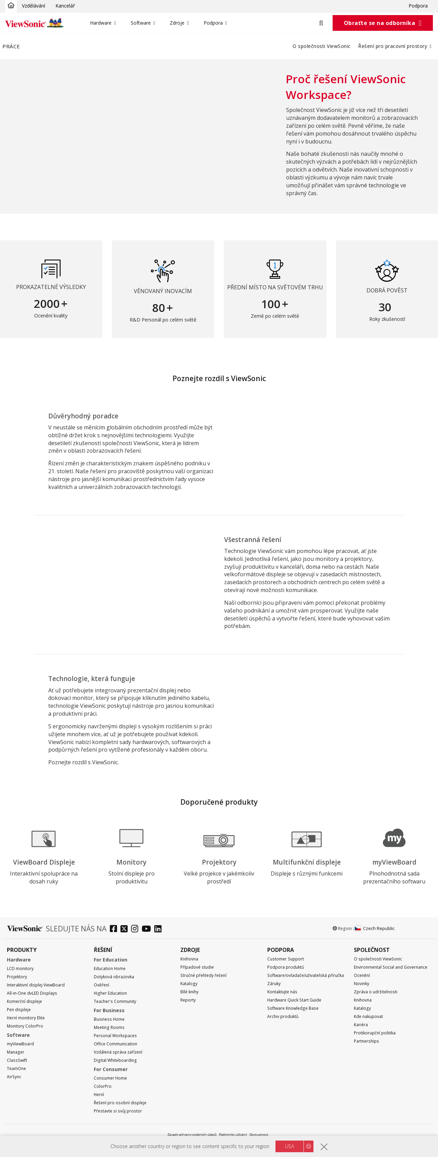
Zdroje (177, 23)
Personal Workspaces (115, 1036)
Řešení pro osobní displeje (120, 1103)
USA (289, 1146)
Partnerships (366, 1041)
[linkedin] (159, 929)
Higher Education (110, 993)
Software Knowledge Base (293, 1008)
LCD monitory (20, 968)
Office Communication (115, 1044)
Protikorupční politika (375, 1033)
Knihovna (189, 959)
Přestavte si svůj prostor (118, 1111)
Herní (99, 1094)
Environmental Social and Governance (390, 967)
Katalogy (188, 983)
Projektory (17, 977)
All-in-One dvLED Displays (32, 993)
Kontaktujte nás (282, 992)
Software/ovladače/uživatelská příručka (305, 975)
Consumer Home (110, 1078)
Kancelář (65, 5)
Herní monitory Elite (26, 1018)
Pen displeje (19, 1010)
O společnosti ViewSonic (322, 46)
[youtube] (148, 929)
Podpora (418, 5)
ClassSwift (17, 1060)
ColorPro (103, 1086)
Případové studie (197, 967)
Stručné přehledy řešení (203, 975)
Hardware (101, 23)
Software (141, 23)
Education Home (110, 968)
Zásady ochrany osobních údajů (192, 1134)
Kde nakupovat (368, 1016)
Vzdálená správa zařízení (118, 1052)
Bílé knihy (189, 992)
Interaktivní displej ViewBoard (36, 985)
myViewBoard (20, 1044)
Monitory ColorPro (25, 1026)
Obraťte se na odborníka (379, 23)
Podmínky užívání (233, 1134)
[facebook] (115, 929)
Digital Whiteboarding (115, 1060)
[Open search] (325, 22)
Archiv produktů (282, 1016)
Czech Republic (375, 928)
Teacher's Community (115, 1001)
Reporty (188, 1000)
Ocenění (362, 975)
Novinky (361, 983)
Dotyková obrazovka (114, 977)
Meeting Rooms (109, 1027)
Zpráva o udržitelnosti (375, 992)
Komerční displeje (24, 1001)
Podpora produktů (285, 967)
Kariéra (361, 1025)
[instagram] (136, 929)
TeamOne (16, 1068)
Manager (15, 1052)
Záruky (274, 983)
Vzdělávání (33, 5)
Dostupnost (258, 1134)
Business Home (109, 1019)
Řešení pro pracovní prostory (392, 46)
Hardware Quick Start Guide (294, 1000)
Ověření (101, 985)
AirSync (14, 1077)
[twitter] (125, 929)
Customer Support (285, 959)
